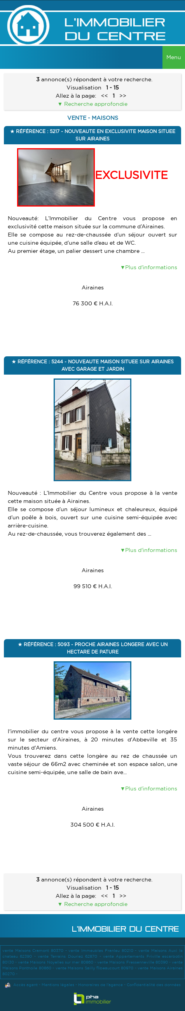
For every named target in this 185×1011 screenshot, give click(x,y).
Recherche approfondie (95, 103)
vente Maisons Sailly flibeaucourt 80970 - (97, 968)
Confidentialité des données (154, 984)
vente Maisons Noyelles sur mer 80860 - (57, 962)
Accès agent (25, 984)
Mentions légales (58, 984)
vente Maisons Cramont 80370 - (35, 950)
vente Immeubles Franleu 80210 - (103, 950)
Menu (173, 57)
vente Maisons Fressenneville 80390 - (134, 962)
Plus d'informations (151, 267)
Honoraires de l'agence (100, 984)
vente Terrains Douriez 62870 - (70, 956)
